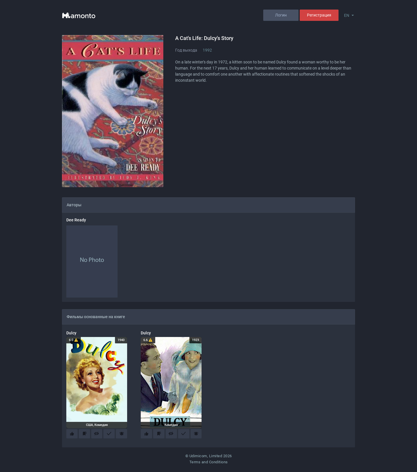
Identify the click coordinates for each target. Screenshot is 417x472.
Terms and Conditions (208, 463)
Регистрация (319, 15)
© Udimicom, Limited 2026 (208, 457)
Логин (281, 15)
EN (346, 15)
